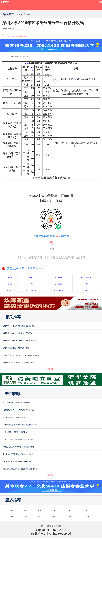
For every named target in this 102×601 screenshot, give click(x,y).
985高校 (31, 284)
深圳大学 (24, 28)
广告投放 (64, 587)
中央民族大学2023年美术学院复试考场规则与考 (43, 521)
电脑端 (46, 587)
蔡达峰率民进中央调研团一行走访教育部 (37, 511)
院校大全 (10, 278)
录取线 (71, 570)
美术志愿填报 (41, 57)
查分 (40, 577)
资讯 (11, 570)
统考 (11, 577)
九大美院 (86, 284)
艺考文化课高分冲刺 (86, 278)
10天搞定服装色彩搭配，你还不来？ (33, 470)
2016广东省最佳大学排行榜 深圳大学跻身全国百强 (46, 369)
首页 (20, 14)
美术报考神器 (58, 284)
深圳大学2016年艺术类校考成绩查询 (34, 359)
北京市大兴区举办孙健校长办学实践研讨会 (39, 501)
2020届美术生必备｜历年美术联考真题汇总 (39, 439)
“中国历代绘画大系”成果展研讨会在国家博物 (40, 491)
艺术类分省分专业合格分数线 (34, 36)
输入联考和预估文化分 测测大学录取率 (36, 429)
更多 (87, 577)
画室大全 (86, 290)
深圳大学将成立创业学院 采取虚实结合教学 (40, 379)
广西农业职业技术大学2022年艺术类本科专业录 (43, 460)
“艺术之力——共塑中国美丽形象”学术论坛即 (40, 480)
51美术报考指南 (20, 57)
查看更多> (51, 390)
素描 (78, 78)
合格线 (34, 14)
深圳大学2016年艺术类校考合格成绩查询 (38, 338)
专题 (54, 577)
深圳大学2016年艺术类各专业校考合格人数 (39, 328)
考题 (54, 570)
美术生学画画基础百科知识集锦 (29, 449)
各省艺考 (31, 278)
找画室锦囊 (9, 290)
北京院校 (10, 284)
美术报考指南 (58, 278)
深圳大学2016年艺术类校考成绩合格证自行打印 (43, 349)
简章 (25, 570)
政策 (25, 577)
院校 (87, 570)
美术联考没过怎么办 (58, 290)
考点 (40, 570)
